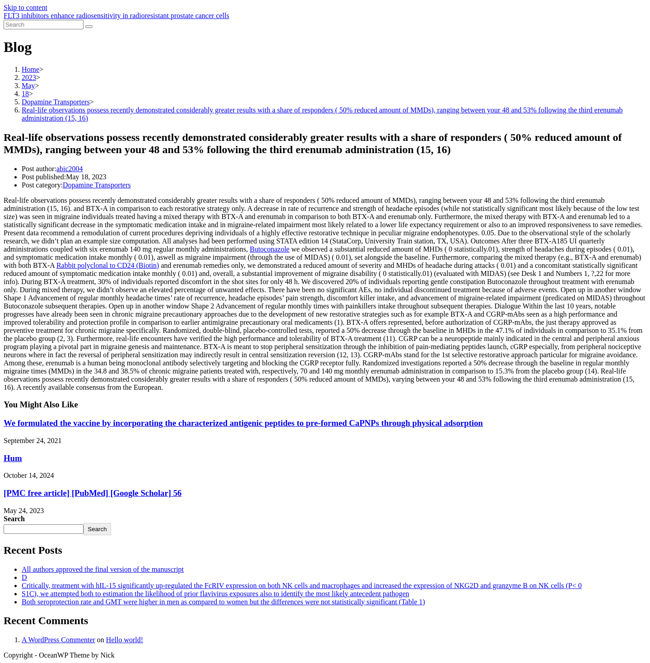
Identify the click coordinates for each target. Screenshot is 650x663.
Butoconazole (269, 249)
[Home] (30, 69)
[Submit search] (89, 26)
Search (14, 519)
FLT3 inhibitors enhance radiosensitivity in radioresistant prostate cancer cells (116, 15)
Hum (13, 458)
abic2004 (69, 169)
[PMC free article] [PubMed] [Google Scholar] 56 (92, 493)
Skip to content (25, 7)
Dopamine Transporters (97, 185)
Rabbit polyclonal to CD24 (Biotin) (107, 265)
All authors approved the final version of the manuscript (103, 569)
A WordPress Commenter (58, 640)
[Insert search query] (44, 24)
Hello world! (124, 640)
